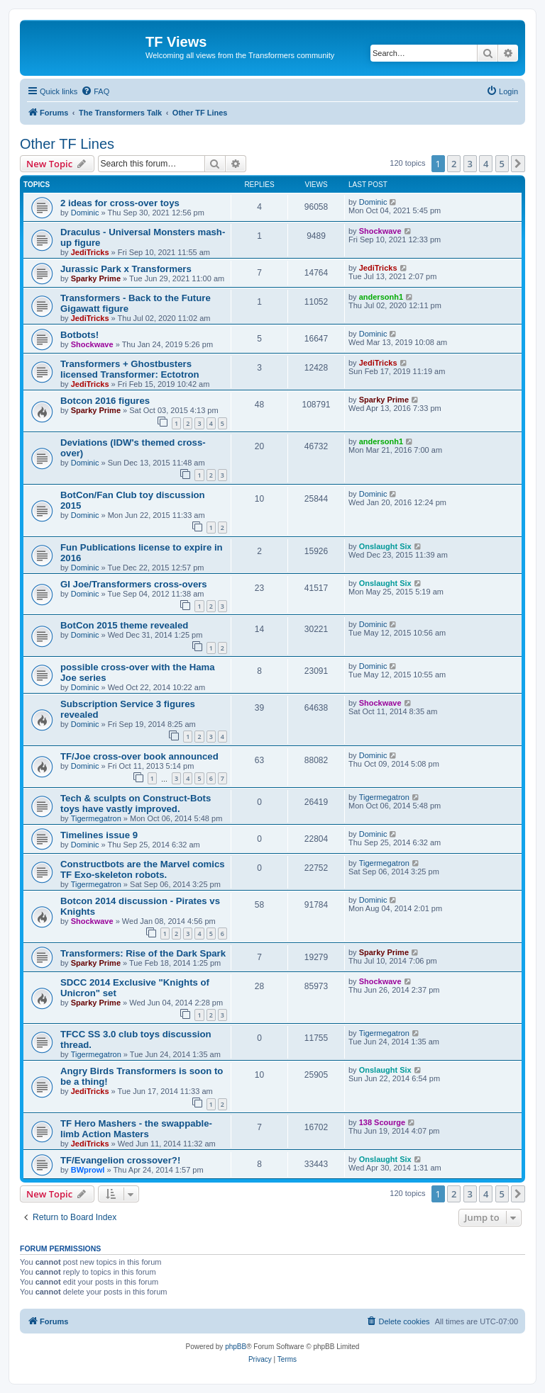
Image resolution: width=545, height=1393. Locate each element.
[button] (518, 163)
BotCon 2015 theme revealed (124, 625)
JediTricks (90, 252)
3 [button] (470, 163)
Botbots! (79, 334)
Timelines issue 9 (99, 835)
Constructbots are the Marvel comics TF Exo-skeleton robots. (142, 869)
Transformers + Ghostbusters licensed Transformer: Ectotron (129, 369)
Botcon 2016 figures (105, 400)
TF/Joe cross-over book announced (139, 756)
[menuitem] (95, 91)
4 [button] (485, 163)
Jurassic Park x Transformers (126, 269)
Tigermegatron (96, 818)
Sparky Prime (96, 278)
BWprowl (88, 1170)
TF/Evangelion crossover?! (120, 1160)
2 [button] (453, 163)
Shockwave (380, 231)
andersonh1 (381, 297)
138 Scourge (382, 1122)
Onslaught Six (385, 546)
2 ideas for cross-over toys (120, 203)
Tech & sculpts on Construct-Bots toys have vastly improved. (135, 803)
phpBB (235, 1346)
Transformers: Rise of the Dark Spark (143, 953)
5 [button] (502, 163)
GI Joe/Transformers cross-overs (133, 584)
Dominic (85, 212)
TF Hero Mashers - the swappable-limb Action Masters (136, 1128)
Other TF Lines (67, 144)
